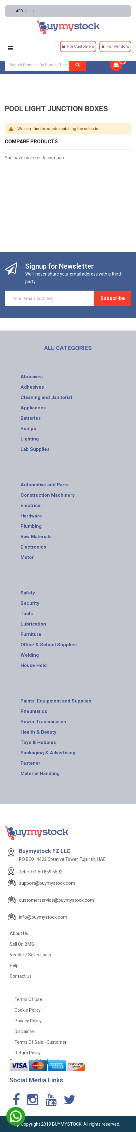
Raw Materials (36, 536)
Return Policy (28, 1052)
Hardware (31, 516)
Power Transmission (43, 722)
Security (30, 603)
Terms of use (28, 999)
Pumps (28, 428)
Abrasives (32, 377)
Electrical (31, 505)
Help (14, 965)
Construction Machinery (48, 495)
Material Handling (40, 773)
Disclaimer (25, 1031)
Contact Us (21, 976)
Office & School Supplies (49, 645)
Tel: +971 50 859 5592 (40, 871)
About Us (19, 933)
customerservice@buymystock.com (56, 900)
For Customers (80, 46)
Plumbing (31, 526)
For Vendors (118, 46)
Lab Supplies (35, 449)
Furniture (31, 634)
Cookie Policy (28, 1010)
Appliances (33, 408)
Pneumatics (34, 711)
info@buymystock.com (43, 917)
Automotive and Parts (44, 485)
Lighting (30, 439)
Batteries (31, 418)
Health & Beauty (38, 732)
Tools (27, 613)
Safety (28, 593)
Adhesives (32, 387)
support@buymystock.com (47, 883)
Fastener (30, 763)
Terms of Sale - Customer (41, 1042)
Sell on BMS (22, 944)
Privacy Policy (28, 1020)
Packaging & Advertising (48, 753)
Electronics (33, 547)
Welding (30, 655)
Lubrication (33, 624)
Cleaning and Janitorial (46, 397)
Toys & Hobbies (38, 742)
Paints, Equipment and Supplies (56, 701)
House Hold (34, 665)
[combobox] (45, 64)
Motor (27, 557)
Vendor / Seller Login (30, 954)
